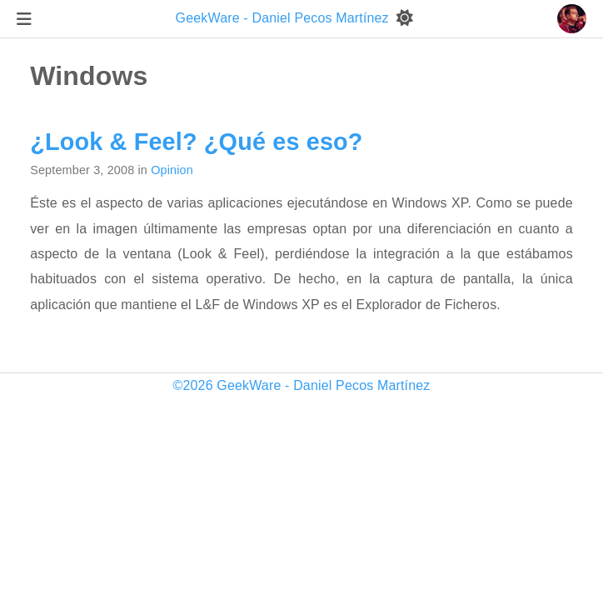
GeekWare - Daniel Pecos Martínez (284, 18)
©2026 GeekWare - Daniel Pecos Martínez (302, 385)
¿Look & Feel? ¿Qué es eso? (196, 141)
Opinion (172, 170)
